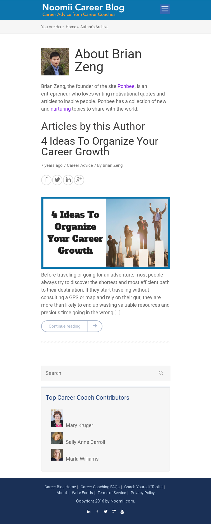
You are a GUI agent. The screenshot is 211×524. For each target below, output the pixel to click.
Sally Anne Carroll (78, 442)
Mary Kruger (72, 425)
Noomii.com (122, 501)
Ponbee (126, 86)
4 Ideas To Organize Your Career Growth (99, 146)
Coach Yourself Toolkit (143, 487)
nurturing (61, 109)
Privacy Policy (143, 492)
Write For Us (82, 492)
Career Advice (80, 165)
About (62, 492)
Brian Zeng (113, 165)
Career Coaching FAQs (100, 487)
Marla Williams (75, 459)
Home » (72, 27)
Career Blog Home (60, 487)
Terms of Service (112, 492)
